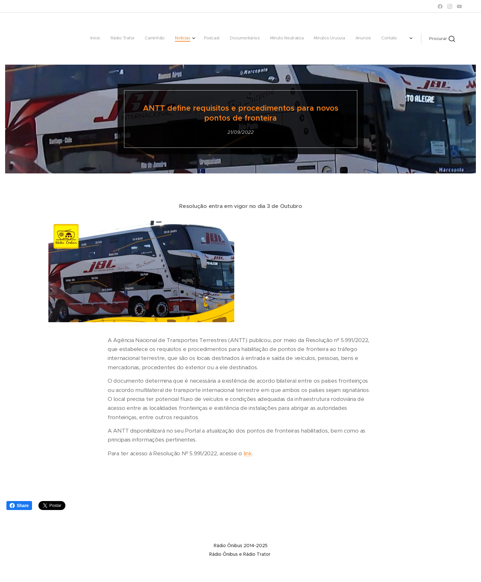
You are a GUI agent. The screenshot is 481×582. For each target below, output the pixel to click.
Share (19, 505)
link (247, 453)
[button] (442, 39)
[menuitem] (269, 39)
